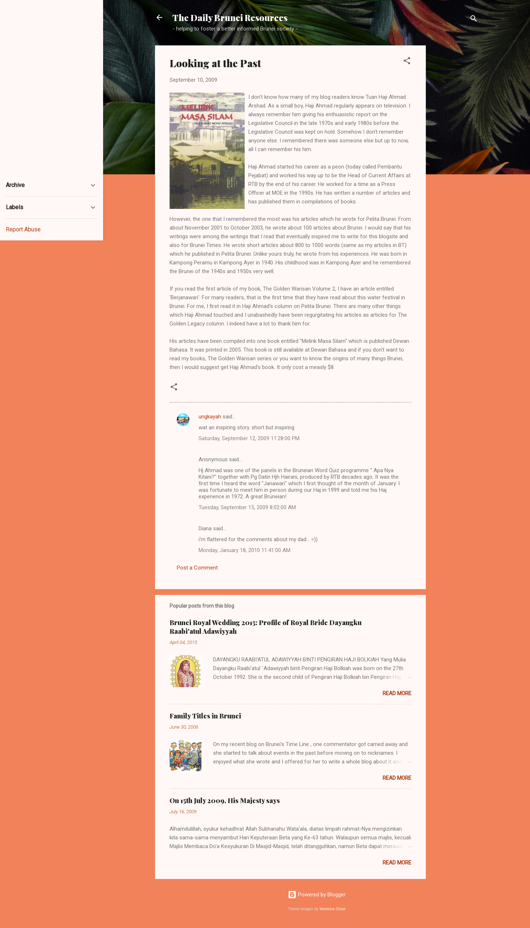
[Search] (473, 20)
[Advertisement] (455, 154)
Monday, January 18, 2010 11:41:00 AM (244, 550)
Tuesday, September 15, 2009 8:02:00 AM (247, 507)
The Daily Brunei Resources (230, 17)
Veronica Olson (332, 909)
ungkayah (210, 416)
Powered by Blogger (317, 894)
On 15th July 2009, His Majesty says (225, 800)
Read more (397, 693)
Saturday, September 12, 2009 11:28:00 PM (249, 438)
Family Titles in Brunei (205, 716)
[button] (407, 62)
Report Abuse (23, 229)
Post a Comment (197, 567)
